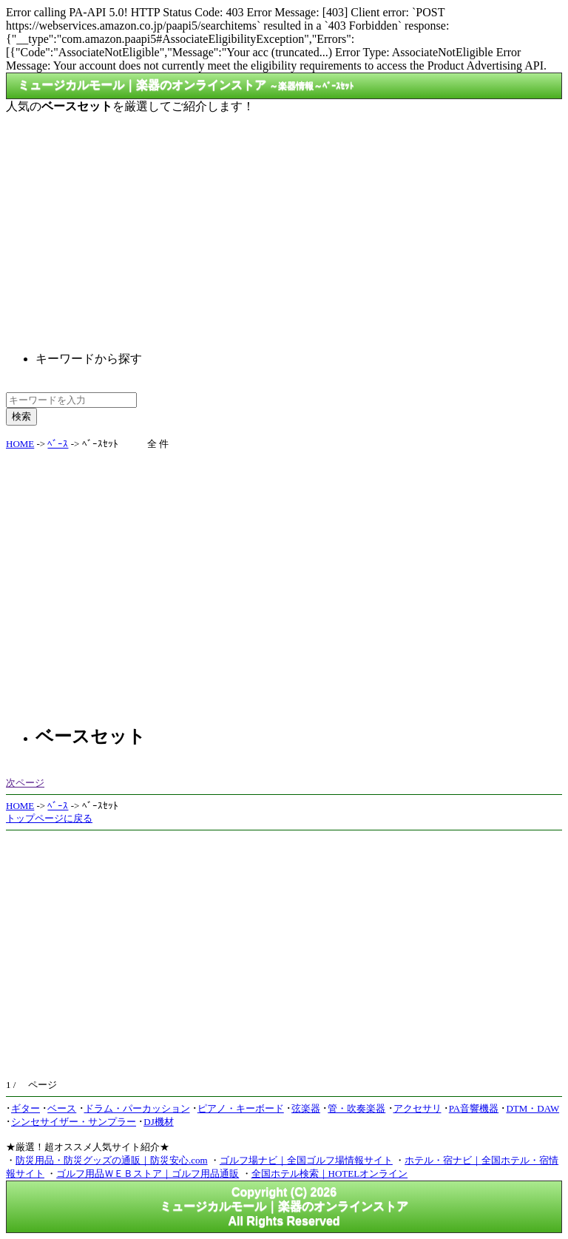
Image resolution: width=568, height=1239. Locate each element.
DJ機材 (158, 1121)
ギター (25, 1108)
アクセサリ (417, 1108)
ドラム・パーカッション (137, 1108)
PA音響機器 (473, 1108)
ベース (61, 1108)
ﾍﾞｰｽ (57, 443)
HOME (20, 443)
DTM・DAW (532, 1108)
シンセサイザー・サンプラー (73, 1121)
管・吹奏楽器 (356, 1108)
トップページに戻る (49, 818)
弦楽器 (305, 1108)
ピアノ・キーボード (240, 1108)
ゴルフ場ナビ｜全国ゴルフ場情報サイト (306, 1160)
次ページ (25, 782)
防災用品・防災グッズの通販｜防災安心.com (112, 1160)
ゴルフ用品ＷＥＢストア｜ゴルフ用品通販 (147, 1173)
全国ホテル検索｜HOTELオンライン (329, 1173)
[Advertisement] (284, 220)
